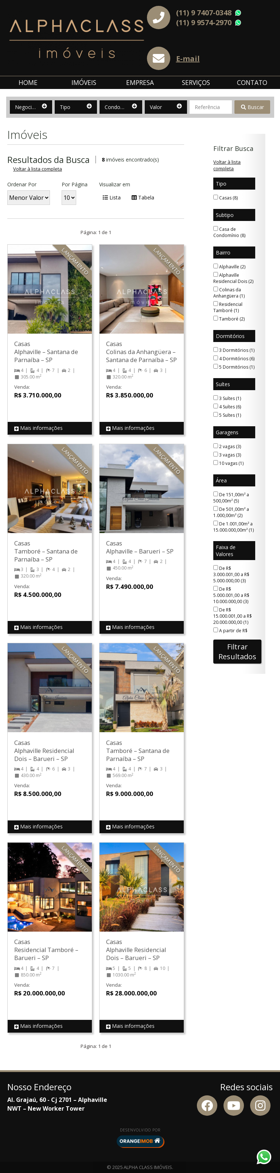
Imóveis (83, 82)
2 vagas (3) (227, 446)
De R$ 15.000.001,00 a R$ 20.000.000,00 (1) (232, 616)
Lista (112, 197)
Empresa (140, 82)
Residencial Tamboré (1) (227, 307)
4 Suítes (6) (227, 407)
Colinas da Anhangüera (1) (229, 293)
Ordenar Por (21, 184)
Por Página (75, 184)
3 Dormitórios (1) (233, 350)
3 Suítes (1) (227, 398)
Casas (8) (225, 198)
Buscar (252, 107)
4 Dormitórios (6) (233, 359)
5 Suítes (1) (227, 415)
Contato (252, 82)
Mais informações (38, 428)
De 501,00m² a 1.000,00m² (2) (231, 512)
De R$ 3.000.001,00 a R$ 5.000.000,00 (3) (231, 574)
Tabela (143, 197)
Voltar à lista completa (37, 169)
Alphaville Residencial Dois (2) (233, 278)
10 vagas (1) (228, 463)
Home (28, 82)
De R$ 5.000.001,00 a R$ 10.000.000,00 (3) (231, 595)
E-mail (188, 58)
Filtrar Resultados (237, 651)
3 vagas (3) (227, 455)
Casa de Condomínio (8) (229, 232)
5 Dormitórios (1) (233, 367)
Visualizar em (114, 184)
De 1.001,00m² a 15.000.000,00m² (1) (233, 527)
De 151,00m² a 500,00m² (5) (231, 498)
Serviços (196, 82)
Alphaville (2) (229, 267)
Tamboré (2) (229, 319)
